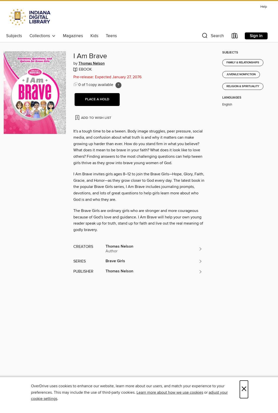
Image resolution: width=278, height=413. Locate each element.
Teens (111, 36)
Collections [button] (42, 36)
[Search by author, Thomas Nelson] (154, 249)
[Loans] (234, 37)
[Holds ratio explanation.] (118, 85)
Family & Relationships (242, 62)
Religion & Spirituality (242, 86)
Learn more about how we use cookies (170, 392)
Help (263, 7)
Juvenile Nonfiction (241, 74)
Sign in (256, 36)
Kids (94, 36)
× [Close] (244, 389)
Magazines (73, 36)
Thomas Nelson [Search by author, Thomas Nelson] (92, 63)
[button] (212, 37)
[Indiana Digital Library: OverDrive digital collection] (30, 17)
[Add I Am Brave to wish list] (93, 117)
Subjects (14, 36)
